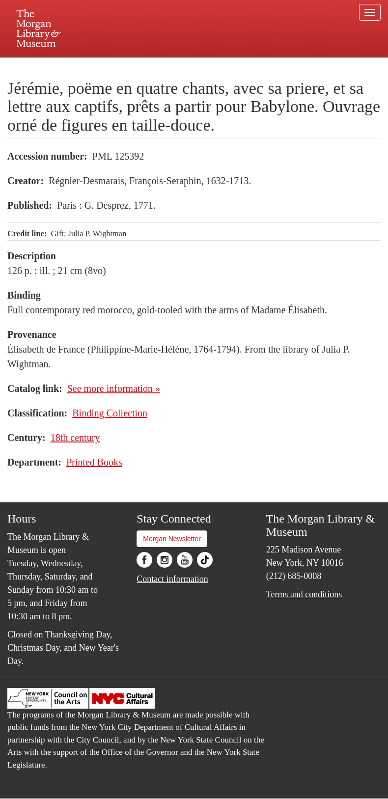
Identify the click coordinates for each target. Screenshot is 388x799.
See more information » (113, 388)
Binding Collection (109, 413)
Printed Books (94, 462)
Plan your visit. (77, 65)
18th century (75, 437)
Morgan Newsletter (172, 539)
